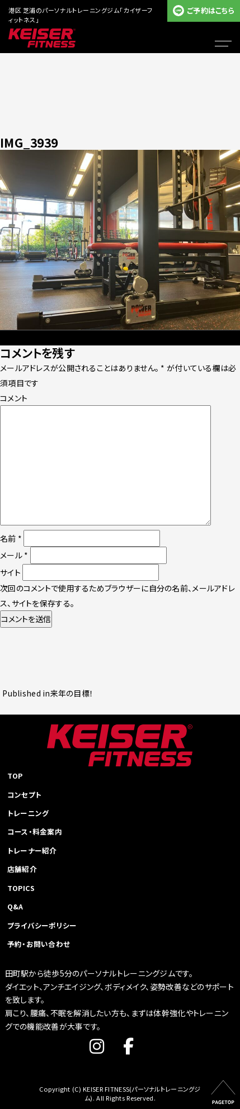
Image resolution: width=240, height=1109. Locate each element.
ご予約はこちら (210, 10)
